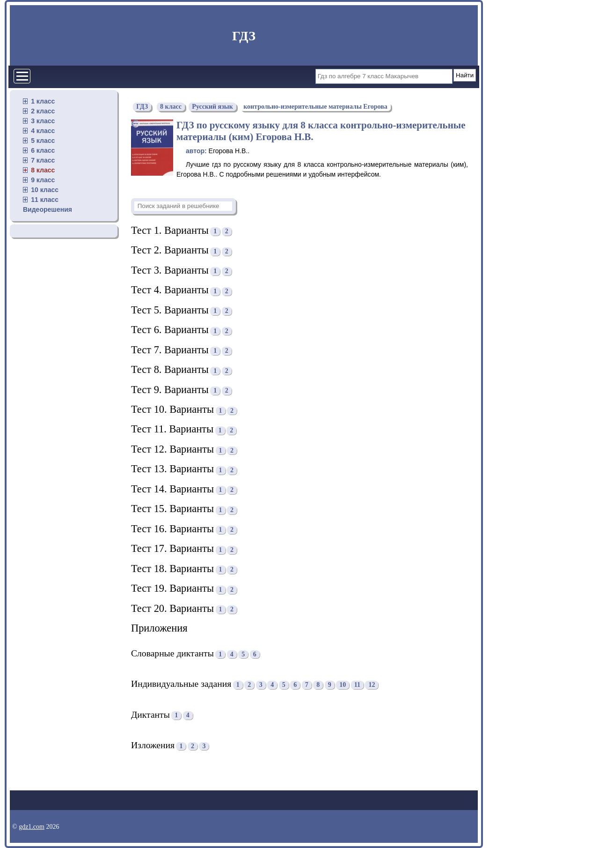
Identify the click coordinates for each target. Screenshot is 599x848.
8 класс (43, 170)
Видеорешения (47, 209)
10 (342, 684)
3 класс (43, 121)
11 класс (44, 199)
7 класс (43, 160)
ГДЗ (244, 36)
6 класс (43, 150)
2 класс (43, 111)
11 (357, 684)
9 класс (43, 180)
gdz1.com (31, 826)
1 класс (43, 101)
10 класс (44, 189)
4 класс (43, 130)
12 (371, 684)
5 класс (43, 140)
